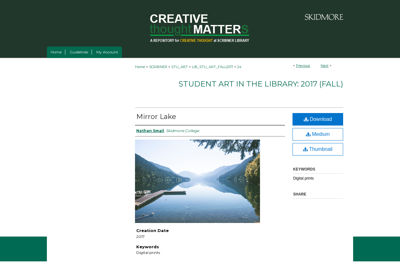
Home (140, 67)
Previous (303, 65)
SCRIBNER (158, 67)
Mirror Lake (156, 116)
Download (318, 119)
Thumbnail (317, 149)
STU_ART (179, 67)
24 (239, 67)
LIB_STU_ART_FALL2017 (212, 67)
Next (324, 65)
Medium (318, 134)
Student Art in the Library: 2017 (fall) (260, 83)
